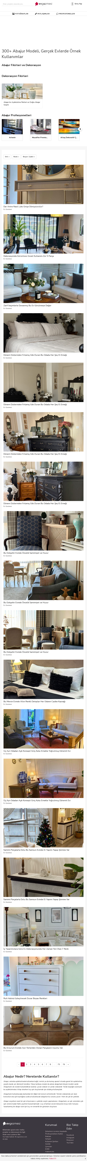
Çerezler (48, 1146)
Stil (7, 157)
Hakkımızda (49, 1152)
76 (64, 1064)
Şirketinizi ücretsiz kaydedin (56, 1131)
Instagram (70, 1138)
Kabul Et (52, 1158)
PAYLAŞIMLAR (42, 14)
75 (59, 1064)
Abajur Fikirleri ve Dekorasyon (21, 65)
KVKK (47, 1149)
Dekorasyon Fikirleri (15, 76)
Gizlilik (47, 1144)
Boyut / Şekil (29, 157)
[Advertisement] (43, 23)
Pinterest (70, 1140)
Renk (16, 157)
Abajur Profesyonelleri (16, 115)
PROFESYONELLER (65, 14)
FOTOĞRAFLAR (20, 14)
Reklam (48, 1136)
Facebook (70, 1135)
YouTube (70, 1143)
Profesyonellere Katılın (54, 1134)
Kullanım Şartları (51, 1141)
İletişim (48, 1139)
